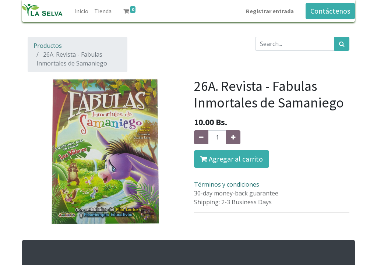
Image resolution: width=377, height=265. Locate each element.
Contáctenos (330, 10)
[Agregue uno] (233, 137)
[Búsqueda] (341, 44)
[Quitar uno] (201, 137)
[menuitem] (81, 11)
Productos (48, 46)
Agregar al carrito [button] (231, 158)
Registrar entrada (270, 11)
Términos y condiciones (226, 184)
